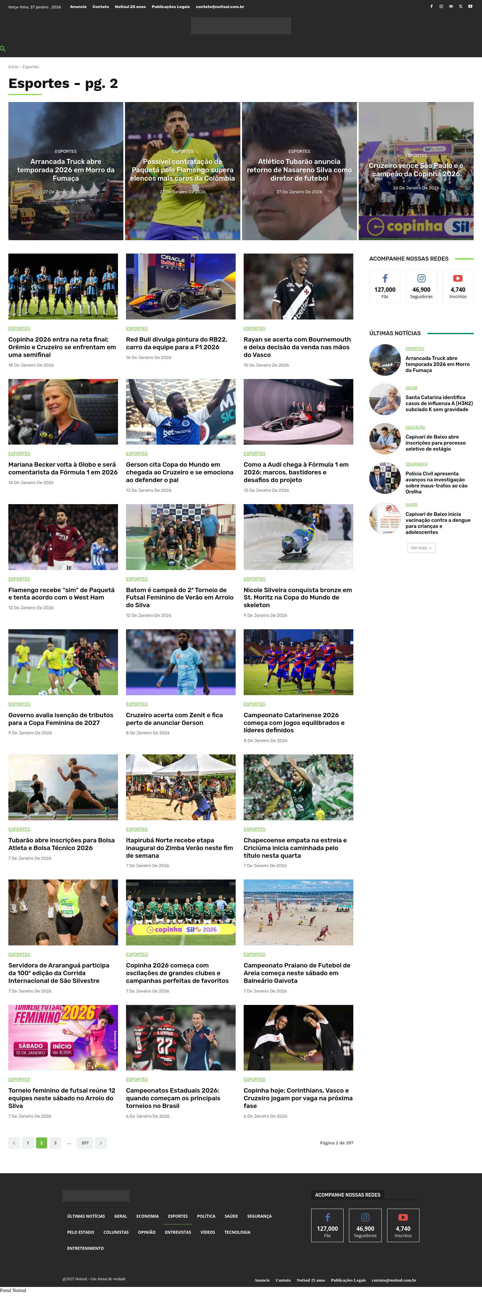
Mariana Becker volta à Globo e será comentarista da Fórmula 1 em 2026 (63, 468)
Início (13, 67)
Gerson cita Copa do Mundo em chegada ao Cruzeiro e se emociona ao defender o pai (180, 472)
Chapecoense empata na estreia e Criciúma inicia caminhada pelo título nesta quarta (295, 847)
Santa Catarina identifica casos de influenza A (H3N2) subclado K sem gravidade (439, 403)
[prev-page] (14, 1142)
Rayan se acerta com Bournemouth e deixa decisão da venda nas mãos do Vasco (297, 347)
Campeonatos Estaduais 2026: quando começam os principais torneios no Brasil (173, 1098)
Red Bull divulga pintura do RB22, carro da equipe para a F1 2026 (176, 343)
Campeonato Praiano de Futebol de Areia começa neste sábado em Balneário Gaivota (297, 973)
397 (85, 1143)
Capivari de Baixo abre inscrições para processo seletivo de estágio (436, 443)
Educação (415, 427)
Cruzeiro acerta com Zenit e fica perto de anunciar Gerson (174, 719)
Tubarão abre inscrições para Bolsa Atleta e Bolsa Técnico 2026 (61, 844)
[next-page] (101, 1142)
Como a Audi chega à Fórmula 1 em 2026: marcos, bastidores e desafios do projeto (296, 472)
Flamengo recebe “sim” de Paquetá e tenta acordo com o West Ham (61, 593)
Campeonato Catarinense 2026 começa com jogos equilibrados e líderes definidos (294, 722)
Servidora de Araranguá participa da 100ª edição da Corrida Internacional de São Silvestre (58, 973)
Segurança (417, 464)
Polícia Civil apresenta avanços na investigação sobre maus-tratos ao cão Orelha (437, 483)
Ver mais (421, 548)
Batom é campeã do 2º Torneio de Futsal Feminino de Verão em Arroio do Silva (180, 597)
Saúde (412, 388)
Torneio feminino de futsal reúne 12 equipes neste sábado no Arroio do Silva (61, 1098)
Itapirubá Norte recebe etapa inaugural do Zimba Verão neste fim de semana (179, 847)
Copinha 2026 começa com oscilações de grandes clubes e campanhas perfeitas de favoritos (177, 973)
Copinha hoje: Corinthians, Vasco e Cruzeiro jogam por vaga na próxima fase (298, 1098)
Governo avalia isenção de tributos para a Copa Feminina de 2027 (60, 719)
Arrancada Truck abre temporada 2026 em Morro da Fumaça (438, 364)
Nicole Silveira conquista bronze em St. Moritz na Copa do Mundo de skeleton (298, 597)
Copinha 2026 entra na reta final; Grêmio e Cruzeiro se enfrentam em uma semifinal (62, 347)
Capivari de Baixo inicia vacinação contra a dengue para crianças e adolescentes (438, 523)
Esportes (66, 156)
